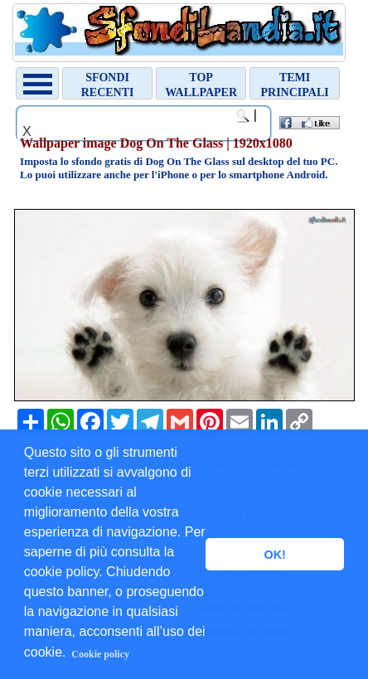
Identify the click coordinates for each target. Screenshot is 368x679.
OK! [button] (274, 554)
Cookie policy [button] (100, 654)
